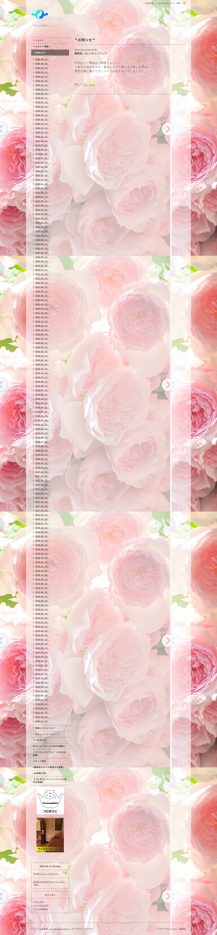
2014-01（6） (42, 665)
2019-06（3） (42, 394)
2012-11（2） (42, 721)
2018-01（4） (42, 468)
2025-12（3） (42, 81)
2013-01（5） (42, 713)
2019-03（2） (42, 407)
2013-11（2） (42, 674)
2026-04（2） (42, 64)
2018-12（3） (42, 420)
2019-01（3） (42, 416)
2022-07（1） (42, 248)
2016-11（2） (42, 523)
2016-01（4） (42, 566)
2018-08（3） (42, 437)
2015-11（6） (42, 575)
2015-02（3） (42, 609)
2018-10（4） (42, 429)
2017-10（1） (42, 480)
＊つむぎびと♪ (40, 740)
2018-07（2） (42, 442)
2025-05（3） (42, 111)
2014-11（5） (42, 622)
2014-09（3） (42, 631)
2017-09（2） (42, 485)
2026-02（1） (42, 72)
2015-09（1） (42, 584)
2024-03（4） (42, 162)
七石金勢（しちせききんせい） (54, 929)
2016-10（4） (42, 528)
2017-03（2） (42, 506)
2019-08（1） (42, 386)
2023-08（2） (42, 193)
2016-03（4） (42, 558)
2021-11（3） (42, 274)
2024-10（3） (42, 141)
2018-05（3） (42, 450)
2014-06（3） (42, 644)
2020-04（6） (42, 352)
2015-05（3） (42, 596)
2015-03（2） (42, 605)
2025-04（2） (42, 115)
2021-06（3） (42, 296)
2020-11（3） (42, 326)
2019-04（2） (42, 403)
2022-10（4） (42, 235)
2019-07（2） (42, 390)
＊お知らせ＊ (39, 52)
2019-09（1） (42, 382)
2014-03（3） (42, 657)
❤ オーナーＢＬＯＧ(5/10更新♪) (49, 746)
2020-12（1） (42, 321)
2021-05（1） (42, 300)
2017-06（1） (42, 493)
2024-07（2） (42, 154)
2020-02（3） (42, 360)
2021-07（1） (42, 291)
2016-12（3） (42, 519)
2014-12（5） (42, 618)
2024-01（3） (42, 171)
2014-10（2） (42, 627)
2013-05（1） (42, 695)
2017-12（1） (42, 472)
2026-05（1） (42, 59)
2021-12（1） (42, 270)
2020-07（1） (42, 339)
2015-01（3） (42, 614)
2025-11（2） (42, 85)
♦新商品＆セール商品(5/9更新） (49, 767)
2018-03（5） (42, 459)
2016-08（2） (42, 536)
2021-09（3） (42, 283)
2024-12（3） (42, 132)
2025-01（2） (42, 128)
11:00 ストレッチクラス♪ (46, 874)
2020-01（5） (42, 364)
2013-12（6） (42, 670)
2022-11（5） (42, 231)
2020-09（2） (42, 334)
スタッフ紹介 (39, 761)
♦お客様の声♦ (40, 773)
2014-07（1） (42, 639)
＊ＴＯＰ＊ (38, 40)
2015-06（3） (42, 592)
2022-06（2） (42, 253)
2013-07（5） (42, 691)
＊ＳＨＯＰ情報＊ (42, 46)
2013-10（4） (42, 678)
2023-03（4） (42, 214)
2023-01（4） (42, 223)
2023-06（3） (42, 201)
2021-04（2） (42, 304)
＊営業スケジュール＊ (44, 728)
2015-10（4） (42, 579)
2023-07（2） (42, 197)
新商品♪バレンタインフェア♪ (91, 53)
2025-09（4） (42, 94)
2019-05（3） (42, 399)
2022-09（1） (42, 240)
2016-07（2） (42, 541)
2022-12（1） (42, 227)
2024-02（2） (42, 167)
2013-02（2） (42, 708)
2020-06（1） (42, 343)
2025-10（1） (42, 89)
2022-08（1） (42, 244)
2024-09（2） (42, 145)
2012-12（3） (42, 717)
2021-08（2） (42, 287)
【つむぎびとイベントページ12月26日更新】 (50, 780)
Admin (182, 929)
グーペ (173, 929)
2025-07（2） (42, 102)
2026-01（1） (42, 76)
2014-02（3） (42, 661)
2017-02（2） (42, 511)
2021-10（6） (42, 278)
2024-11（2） (42, 137)
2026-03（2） (42, 68)
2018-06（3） (42, 446)
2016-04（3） (42, 554)
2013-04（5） (42, 700)
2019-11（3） (42, 373)
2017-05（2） (42, 498)
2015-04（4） (42, 601)
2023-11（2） (42, 180)
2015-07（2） (42, 588)
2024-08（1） (42, 150)
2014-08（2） (42, 635)
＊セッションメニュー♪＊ (46, 734)
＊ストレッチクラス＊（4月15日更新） (49, 753)
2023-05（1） (42, 205)
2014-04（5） (42, 652)
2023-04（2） (42, 210)
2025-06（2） (42, 107)
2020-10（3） (42, 330)
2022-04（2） (42, 257)
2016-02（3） (42, 562)
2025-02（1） (42, 124)
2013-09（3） (42, 682)
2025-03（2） (42, 119)
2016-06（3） (42, 545)
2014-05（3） (42, 648)
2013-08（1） (42, 687)
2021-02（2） (42, 313)
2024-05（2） (42, 158)
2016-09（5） (42, 532)
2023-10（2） (42, 184)
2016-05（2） (42, 549)
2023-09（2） (42, 188)
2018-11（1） (42, 425)
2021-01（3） (42, 317)
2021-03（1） (42, 309)
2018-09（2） (42, 433)
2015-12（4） (42, 571)
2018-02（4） (42, 463)
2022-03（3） (42, 261)
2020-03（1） (42, 356)
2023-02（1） (42, 218)
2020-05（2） (42, 347)
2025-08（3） (42, 98)
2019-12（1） (42, 369)
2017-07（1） (42, 489)
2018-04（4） (42, 455)
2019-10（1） (42, 377)
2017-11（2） (42, 476)
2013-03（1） (42, 704)
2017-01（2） (42, 515)
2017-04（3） (42, 502)
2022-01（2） (42, 266)
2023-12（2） (42, 175)
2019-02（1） (42, 412)
